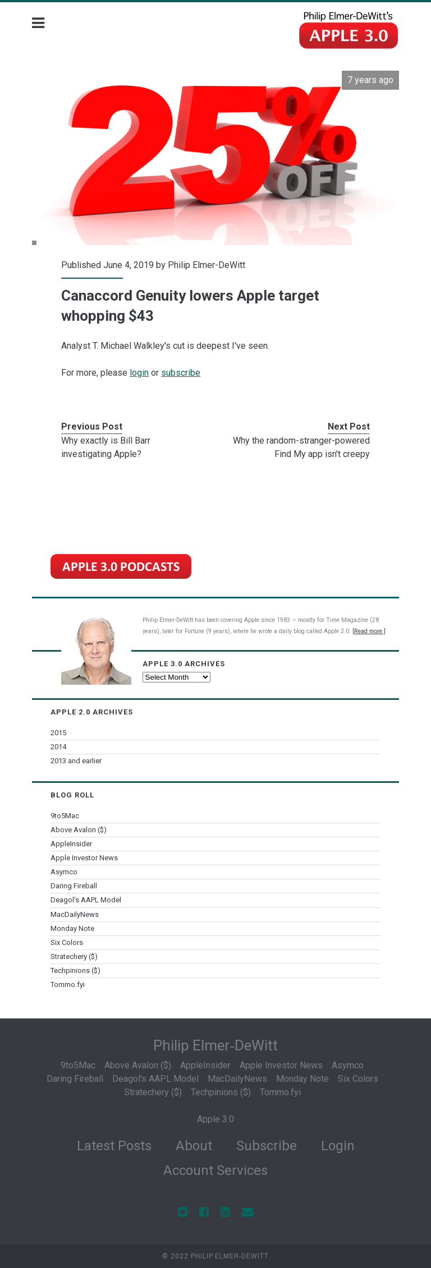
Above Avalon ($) (79, 830)
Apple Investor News (84, 858)
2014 (58, 747)
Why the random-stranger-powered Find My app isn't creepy (301, 447)
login (139, 372)
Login (338, 1146)
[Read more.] (369, 631)
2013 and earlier (76, 761)
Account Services (215, 1170)
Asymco (64, 872)
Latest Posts (114, 1146)
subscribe (180, 372)
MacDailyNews (75, 914)
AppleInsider (71, 844)
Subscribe (266, 1146)
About (194, 1146)
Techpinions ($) (75, 970)
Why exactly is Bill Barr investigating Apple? (105, 447)
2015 (58, 732)
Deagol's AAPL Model (86, 900)
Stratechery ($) (74, 956)
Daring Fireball (74, 886)
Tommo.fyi (68, 984)
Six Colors (67, 942)
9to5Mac (65, 815)
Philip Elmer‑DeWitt (215, 1045)
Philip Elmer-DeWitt (206, 265)
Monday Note (72, 928)
